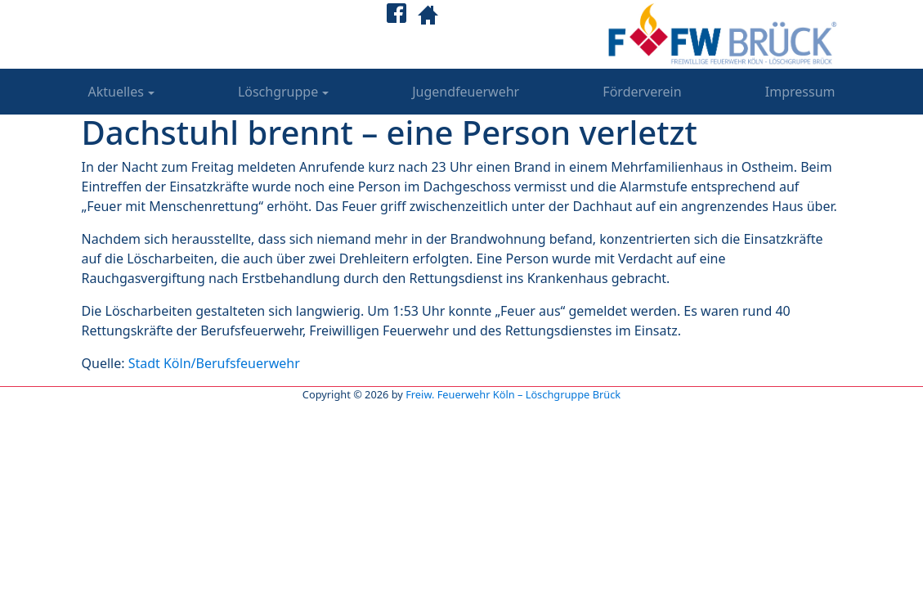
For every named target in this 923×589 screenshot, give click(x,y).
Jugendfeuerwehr (465, 92)
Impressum (800, 92)
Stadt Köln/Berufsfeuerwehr (214, 363)
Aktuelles (116, 92)
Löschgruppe (278, 92)
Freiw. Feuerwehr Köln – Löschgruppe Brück (513, 394)
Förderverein (642, 92)
